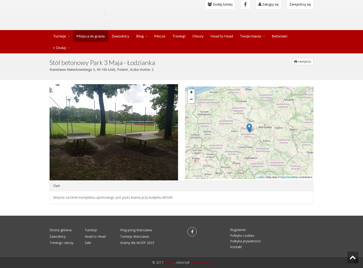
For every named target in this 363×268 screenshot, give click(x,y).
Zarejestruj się (300, 4)
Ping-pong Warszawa (136, 230)
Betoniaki (279, 36)
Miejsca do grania (90, 36)
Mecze (159, 36)
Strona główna (61, 230)
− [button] (191, 99)
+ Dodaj (59, 47)
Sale (88, 242)
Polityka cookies (242, 235)
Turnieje (59, 36)
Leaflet (260, 177)
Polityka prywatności (245, 241)
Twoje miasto (250, 36)
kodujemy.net (200, 262)
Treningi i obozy (61, 242)
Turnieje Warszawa (134, 236)
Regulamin (238, 230)
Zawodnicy (120, 36)
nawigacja (302, 61)
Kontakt (236, 247)
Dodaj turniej (220, 4)
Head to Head (221, 36)
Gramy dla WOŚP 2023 (137, 242)
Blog (140, 36)
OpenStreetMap (289, 177)
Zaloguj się (268, 4)
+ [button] (191, 92)
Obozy (197, 36)
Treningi (178, 36)
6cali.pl (169, 262)
